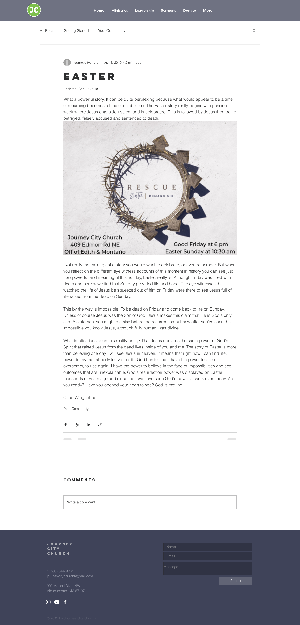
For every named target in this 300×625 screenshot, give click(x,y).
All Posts (47, 30)
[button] (254, 30)
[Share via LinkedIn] (88, 424)
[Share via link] (100, 424)
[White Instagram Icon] (48, 602)
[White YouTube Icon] (57, 602)
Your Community (111, 30)
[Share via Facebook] (65, 424)
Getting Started (76, 30)
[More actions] (234, 62)
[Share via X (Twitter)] (77, 424)
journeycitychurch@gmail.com (70, 576)
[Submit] (235, 581)
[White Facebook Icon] (65, 602)
